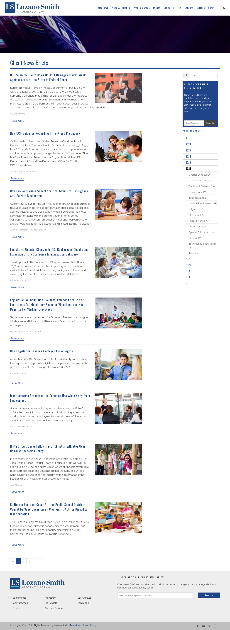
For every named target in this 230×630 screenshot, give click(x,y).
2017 (188, 283)
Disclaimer (75, 625)
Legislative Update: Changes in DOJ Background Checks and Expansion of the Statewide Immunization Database (49, 251)
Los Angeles (84, 597)
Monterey (50, 597)
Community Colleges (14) (202, 180)
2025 (188, 150)
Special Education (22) (201, 232)
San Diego (83, 603)
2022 (188, 168)
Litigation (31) (196, 209)
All (187, 138)
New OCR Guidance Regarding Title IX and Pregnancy (45, 133)
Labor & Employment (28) (203, 203)
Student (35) (195, 238)
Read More (17, 120)
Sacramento (19, 597)
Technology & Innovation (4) (203, 245)
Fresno (16, 608)
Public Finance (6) (199, 220)
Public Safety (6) (198, 226)
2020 (188, 265)
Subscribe (210, 123)
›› (40, 561)
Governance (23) (198, 192)
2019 (188, 271)
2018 (188, 277)
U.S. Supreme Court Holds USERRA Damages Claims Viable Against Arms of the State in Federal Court (48, 77)
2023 (188, 162)
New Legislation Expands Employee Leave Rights (41, 351)
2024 (188, 156)
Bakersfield (51, 603)
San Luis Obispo (54, 608)
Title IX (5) (194, 253)
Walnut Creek (20, 603)
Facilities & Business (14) (202, 186)
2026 (188, 144)
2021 (188, 259)
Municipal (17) (196, 215)
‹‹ (13, 561)
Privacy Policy (90, 625)
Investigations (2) (198, 197)
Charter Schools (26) (200, 174)
